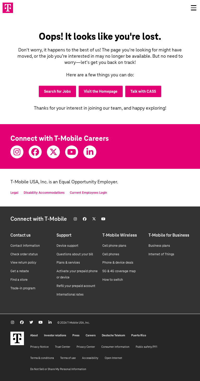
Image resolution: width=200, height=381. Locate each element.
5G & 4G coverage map (119, 271)
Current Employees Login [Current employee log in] (88, 193)
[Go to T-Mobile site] (8, 8)
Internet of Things (161, 254)
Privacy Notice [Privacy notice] (39, 347)
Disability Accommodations (44, 193)
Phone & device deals (117, 262)
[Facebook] (35, 152)
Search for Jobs (57, 91)
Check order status (24, 254)
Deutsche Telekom (113, 335)
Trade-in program (22, 288)
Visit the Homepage (100, 91)
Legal (14, 193)
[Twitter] (53, 152)
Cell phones (110, 254)
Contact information (25, 246)
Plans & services (68, 262)
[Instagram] (17, 152)
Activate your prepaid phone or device (77, 274)
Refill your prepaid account (76, 286)
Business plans (159, 246)
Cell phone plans (114, 246)
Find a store (19, 280)
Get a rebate (19, 271)
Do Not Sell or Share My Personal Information (58, 369)
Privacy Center (86, 347)
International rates (70, 294)
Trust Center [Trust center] (62, 347)
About (34, 335)
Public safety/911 (146, 347)
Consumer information (115, 347)
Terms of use (68, 358)
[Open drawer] (193, 7)
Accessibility (90, 358)
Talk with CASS (143, 91)
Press (75, 335)
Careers (91, 335)
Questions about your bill (75, 254)
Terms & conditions (42, 358)
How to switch (112, 280)
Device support (67, 246)
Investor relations (55, 335)
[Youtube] (72, 152)
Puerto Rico (138, 335)
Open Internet (113, 358)
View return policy (23, 262)
